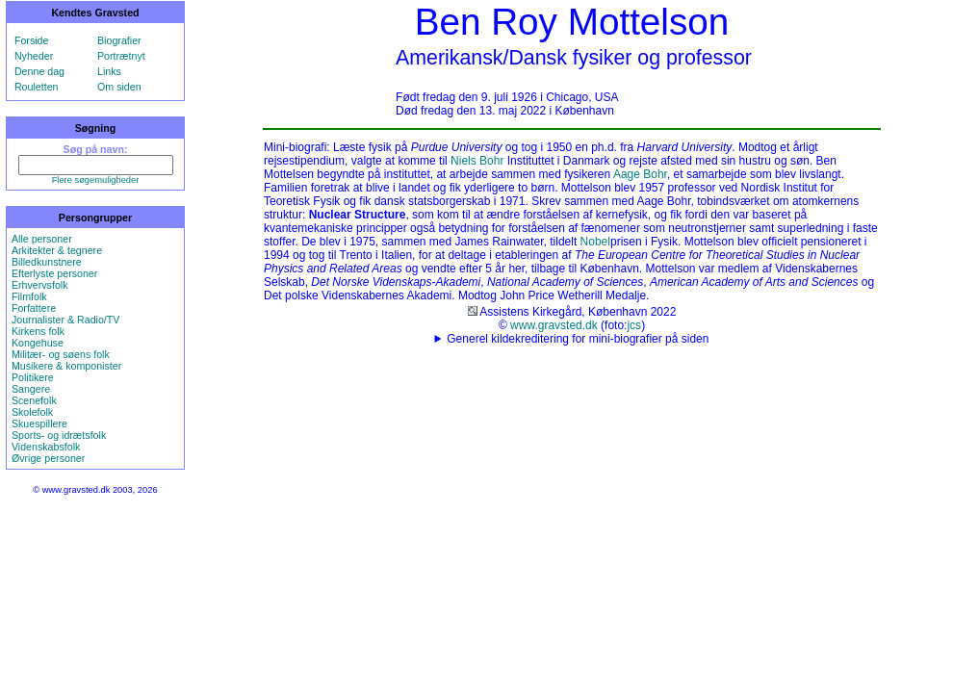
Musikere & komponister (66, 366)
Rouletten (36, 86)
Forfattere (34, 308)
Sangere (31, 389)
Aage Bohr (640, 174)
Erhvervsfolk (40, 285)
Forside (31, 40)
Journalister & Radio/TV (66, 319)
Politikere (33, 377)
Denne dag (39, 71)
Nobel (595, 241)
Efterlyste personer (54, 273)
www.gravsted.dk (554, 325)
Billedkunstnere (47, 262)
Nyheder (33, 56)
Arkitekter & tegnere (57, 250)
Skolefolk (32, 412)
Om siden (119, 86)
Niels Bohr (477, 160)
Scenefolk (34, 400)
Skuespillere (39, 423)
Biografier (119, 40)
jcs (634, 325)
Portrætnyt (121, 56)
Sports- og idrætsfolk (59, 435)
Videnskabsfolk (46, 446)
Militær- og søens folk (61, 354)
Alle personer (42, 238)
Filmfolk (29, 296)
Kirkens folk (38, 331)
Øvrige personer (48, 458)
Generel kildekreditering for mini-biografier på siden (577, 339)
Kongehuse (38, 342)
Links (109, 71)
